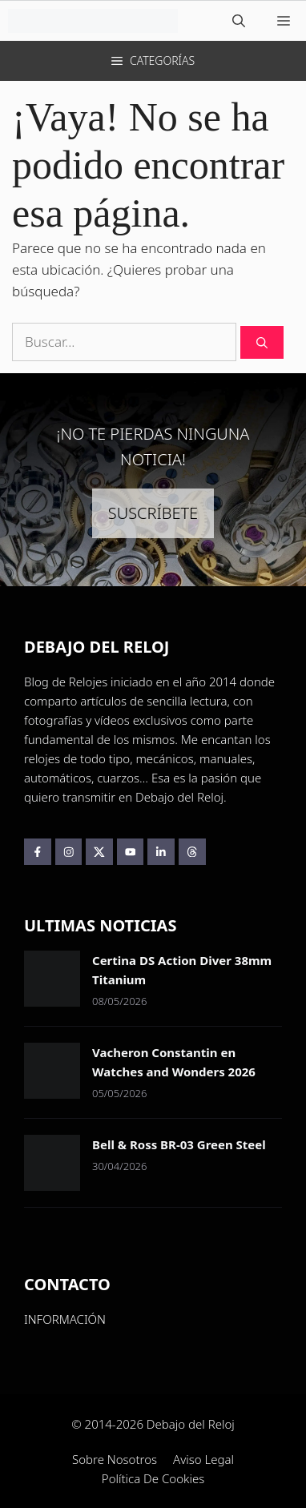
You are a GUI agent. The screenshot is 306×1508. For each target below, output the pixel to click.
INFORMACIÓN (65, 1319)
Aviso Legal (203, 1459)
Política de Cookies (153, 1478)
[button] (238, 21)
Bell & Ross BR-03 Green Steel (179, 1144)
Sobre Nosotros (114, 1459)
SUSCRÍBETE (153, 513)
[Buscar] (262, 342)
